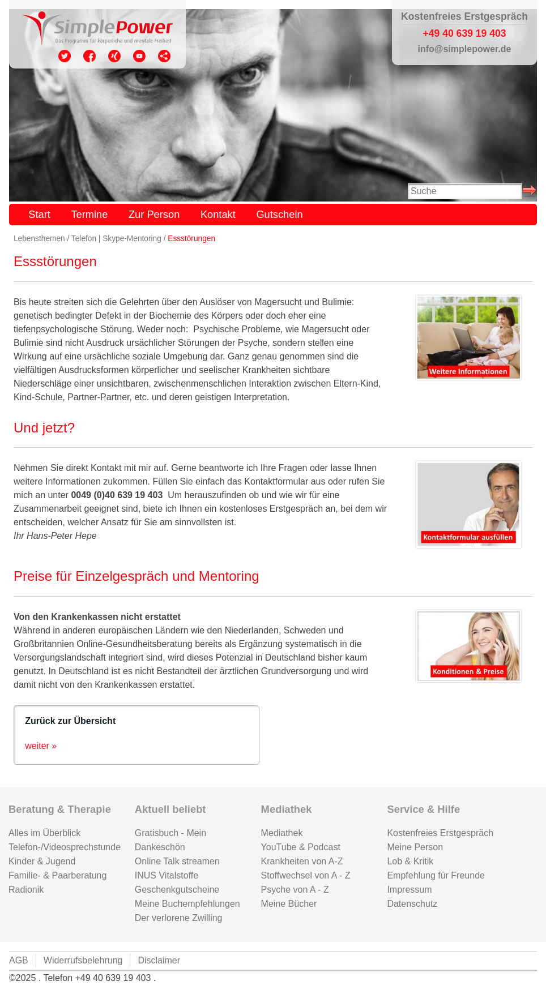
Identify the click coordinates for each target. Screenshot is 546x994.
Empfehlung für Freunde (436, 875)
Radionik (26, 889)
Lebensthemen (39, 238)
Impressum (409, 889)
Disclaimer (159, 960)
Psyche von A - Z (295, 889)
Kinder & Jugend (41, 861)
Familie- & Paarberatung (57, 875)
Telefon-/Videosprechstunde (63, 847)
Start (39, 214)
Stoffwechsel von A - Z (306, 875)
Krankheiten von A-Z (302, 861)
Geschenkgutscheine (177, 889)
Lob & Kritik (410, 861)
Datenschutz (412, 904)
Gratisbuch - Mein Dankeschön (170, 840)
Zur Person (154, 214)
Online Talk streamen (177, 861)
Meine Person (415, 847)
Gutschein (279, 214)
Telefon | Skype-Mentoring (116, 238)
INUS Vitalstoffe (166, 875)
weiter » (41, 746)
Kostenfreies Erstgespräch (440, 833)
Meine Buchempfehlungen (187, 904)
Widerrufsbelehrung (83, 960)
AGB (18, 960)
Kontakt (218, 214)
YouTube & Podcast (300, 847)
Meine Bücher (289, 904)
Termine (89, 214)
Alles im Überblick (44, 833)
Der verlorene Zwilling (179, 918)
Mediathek (282, 833)
